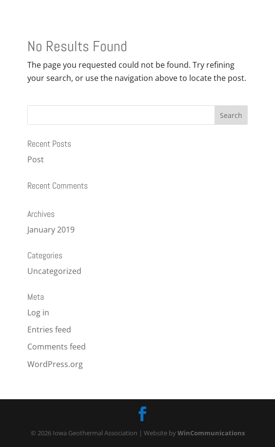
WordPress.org (55, 364)
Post (35, 159)
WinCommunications (211, 432)
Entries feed (49, 329)
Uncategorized (54, 271)
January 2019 (51, 229)
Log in (38, 312)
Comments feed (56, 346)
